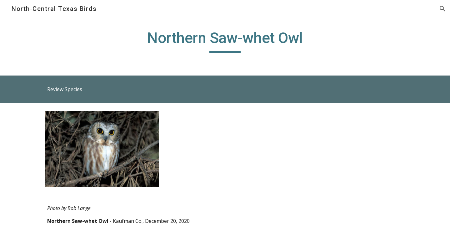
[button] (442, 8)
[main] (225, 41)
